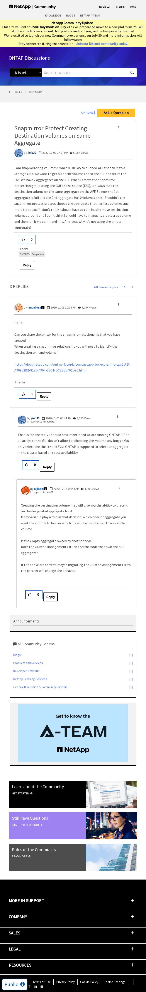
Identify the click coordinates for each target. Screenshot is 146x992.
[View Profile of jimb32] (32, 153)
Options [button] (87, 113)
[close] (144, 21)
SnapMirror (38, 254)
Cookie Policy (89, 982)
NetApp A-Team (90, 15)
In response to (40, 421)
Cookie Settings (115, 982)
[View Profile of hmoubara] (34, 307)
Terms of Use (41, 982)
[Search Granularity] (26, 72)
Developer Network (26, 671)
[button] (118, 128)
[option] (73, 733)
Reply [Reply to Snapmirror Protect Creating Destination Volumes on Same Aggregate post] (27, 265)
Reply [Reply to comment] (44, 396)
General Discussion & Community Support (40, 687)
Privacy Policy (65, 982)
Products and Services (28, 663)
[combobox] (89, 72)
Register (104, 6)
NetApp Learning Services (30, 679)
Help (133, 6)
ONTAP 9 (24, 254)
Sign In (120, 6)
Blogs (70, 15)
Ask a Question (116, 113)
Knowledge (53, 15)
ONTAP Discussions (28, 92)
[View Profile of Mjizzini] (39, 489)
